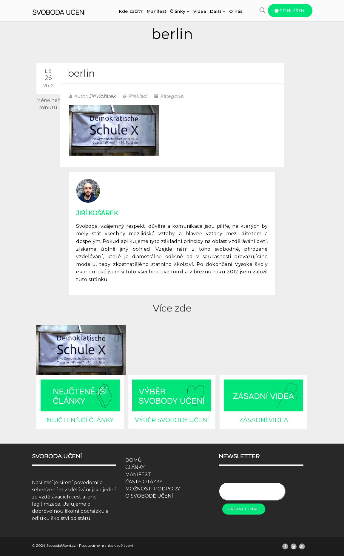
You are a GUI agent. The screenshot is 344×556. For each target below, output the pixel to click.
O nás (236, 11)
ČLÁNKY (134, 467)
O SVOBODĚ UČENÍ (149, 496)
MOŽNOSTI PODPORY (152, 489)
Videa (199, 11)
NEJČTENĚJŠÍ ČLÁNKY (80, 420)
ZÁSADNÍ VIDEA (263, 420)
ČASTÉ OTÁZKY (143, 481)
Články (180, 11)
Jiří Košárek (102, 96)
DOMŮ (133, 460)
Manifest (156, 11)
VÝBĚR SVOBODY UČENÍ (172, 420)
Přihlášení (290, 10)
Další (218, 11)
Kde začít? (131, 11)
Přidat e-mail (244, 509)
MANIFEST (138, 474)
